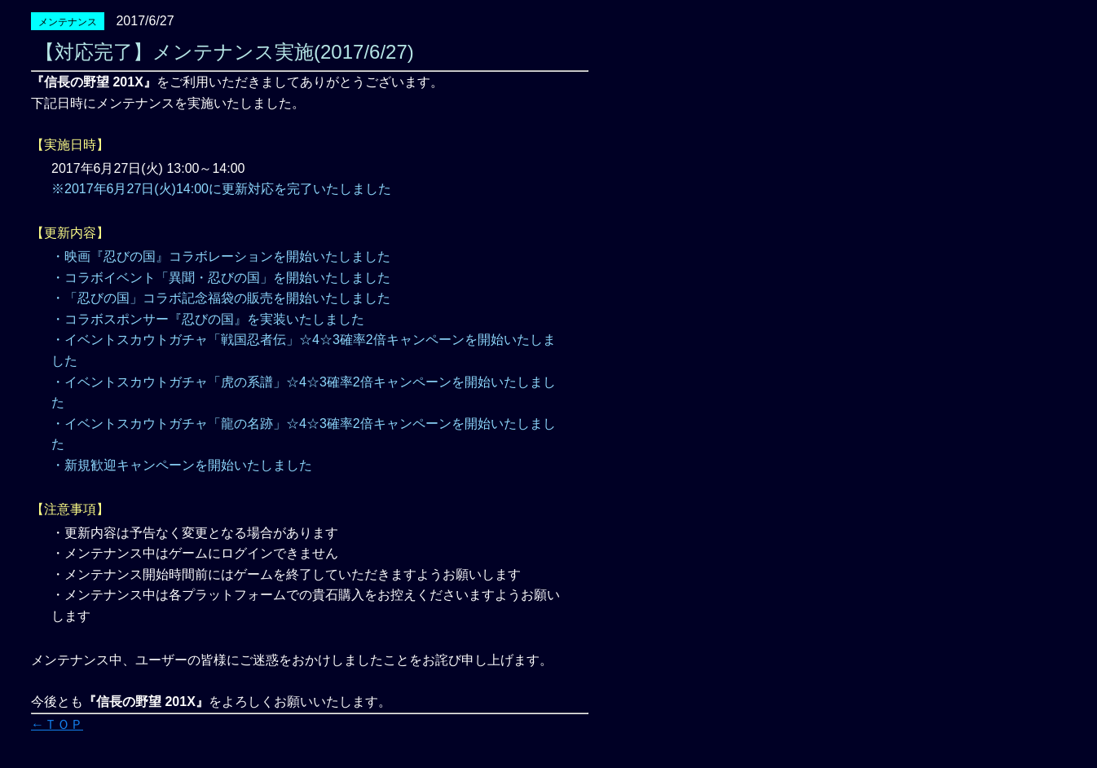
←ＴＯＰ (57, 724)
